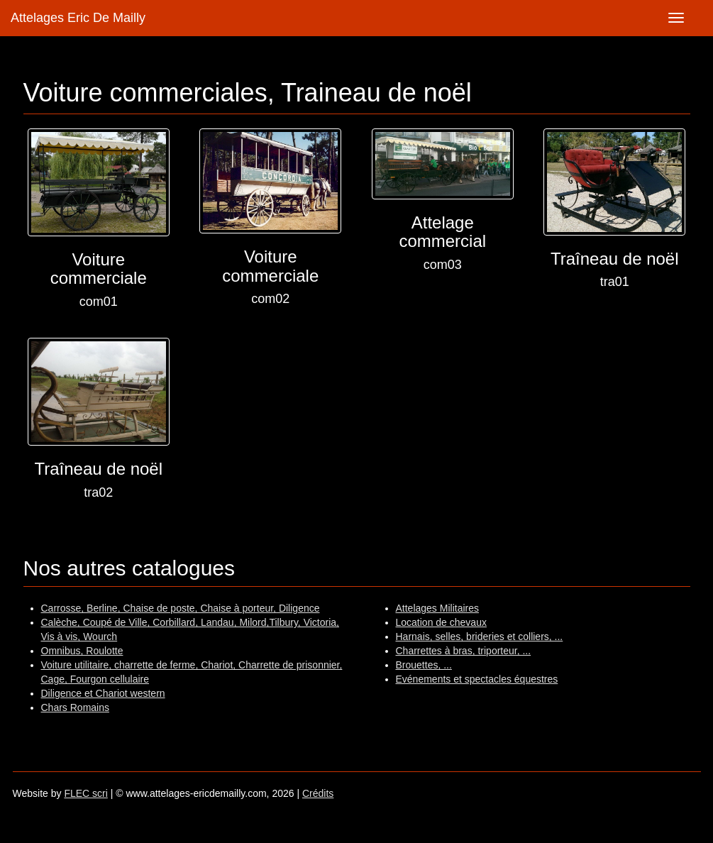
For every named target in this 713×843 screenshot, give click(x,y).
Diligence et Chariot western (103, 693)
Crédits (317, 793)
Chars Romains (75, 707)
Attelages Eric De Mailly (78, 18)
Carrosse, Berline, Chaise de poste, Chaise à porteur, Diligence (180, 608)
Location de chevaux (441, 622)
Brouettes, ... (424, 665)
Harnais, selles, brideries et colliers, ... (479, 636)
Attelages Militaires (438, 608)
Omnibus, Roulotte (82, 650)
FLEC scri (85, 793)
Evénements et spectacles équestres (477, 679)
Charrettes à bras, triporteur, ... (463, 650)
